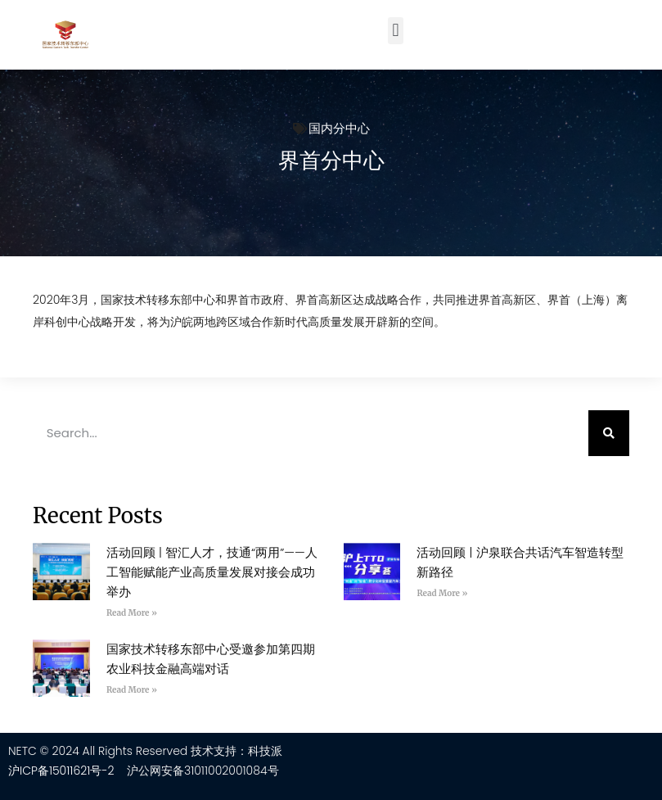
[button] (395, 30)
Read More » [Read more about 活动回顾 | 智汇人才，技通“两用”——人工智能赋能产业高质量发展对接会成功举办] (131, 613)
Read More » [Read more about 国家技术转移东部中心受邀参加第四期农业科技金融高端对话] (131, 690)
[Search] (608, 433)
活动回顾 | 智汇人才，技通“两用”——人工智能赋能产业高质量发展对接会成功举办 (211, 572)
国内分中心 (339, 128)
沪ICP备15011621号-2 (61, 770)
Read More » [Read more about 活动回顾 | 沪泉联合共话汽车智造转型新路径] (442, 593)
